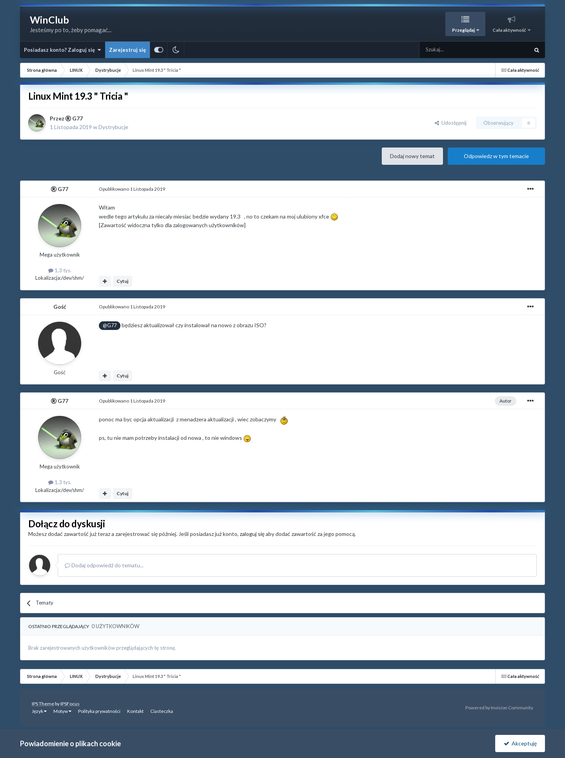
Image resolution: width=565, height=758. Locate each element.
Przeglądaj (464, 30)
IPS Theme (43, 704)
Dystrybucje (113, 127)
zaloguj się (252, 533)
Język (39, 711)
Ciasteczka (161, 711)
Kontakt (135, 711)
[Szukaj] (455, 50)
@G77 (110, 325)
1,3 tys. (59, 270)
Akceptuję (520, 743)
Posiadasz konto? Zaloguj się (62, 50)
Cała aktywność (509, 30)
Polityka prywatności (99, 711)
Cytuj (122, 281)
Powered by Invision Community (499, 708)
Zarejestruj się (127, 50)
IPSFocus (70, 704)
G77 (77, 118)
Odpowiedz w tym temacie (496, 156)
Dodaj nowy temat (412, 156)
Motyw (62, 711)
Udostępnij (451, 123)
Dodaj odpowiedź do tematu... (104, 565)
